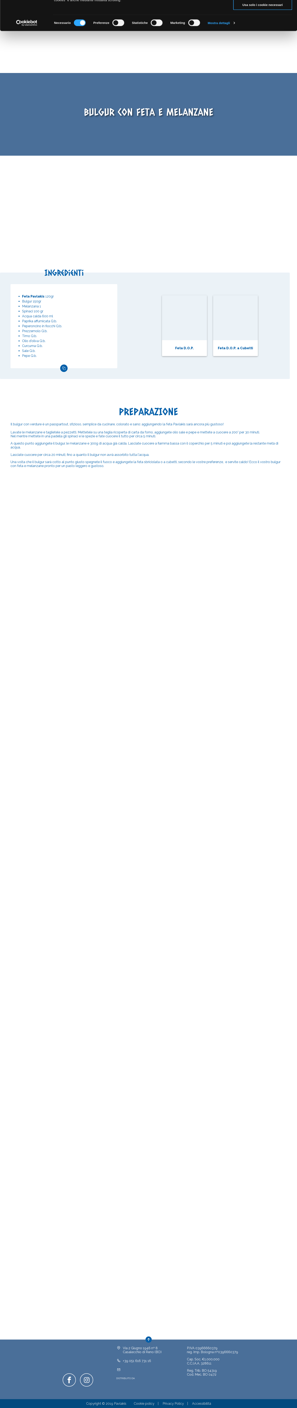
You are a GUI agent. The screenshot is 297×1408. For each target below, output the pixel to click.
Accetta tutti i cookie (263, 10)
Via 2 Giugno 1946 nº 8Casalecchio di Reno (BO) (142, 1356)
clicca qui (190, 20)
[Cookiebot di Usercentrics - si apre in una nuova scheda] (27, 53)
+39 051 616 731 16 (137, 1367)
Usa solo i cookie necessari (262, 34)
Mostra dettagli (219, 52)
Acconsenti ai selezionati (262, 22)
